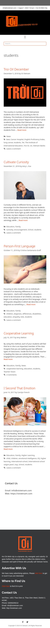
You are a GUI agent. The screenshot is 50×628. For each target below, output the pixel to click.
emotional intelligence (28, 458)
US (31, 145)
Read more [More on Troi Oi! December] (21, 130)
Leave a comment (13, 149)
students (17, 142)
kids (22, 317)
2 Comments (11, 375)
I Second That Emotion (19, 388)
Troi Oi (26, 145)
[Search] (44, 43)
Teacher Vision (9, 372)
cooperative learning (14, 368)
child (8, 458)
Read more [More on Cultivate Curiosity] (23, 220)
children (9, 314)
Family (18, 226)
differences (26, 314)
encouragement (20, 229)
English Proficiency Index (34, 139)
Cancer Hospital (17, 139)
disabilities (36, 314)
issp (16, 464)
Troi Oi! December (16, 69)
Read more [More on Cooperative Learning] (8, 359)
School (30, 229)
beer (8, 139)
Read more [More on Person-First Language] (31, 304)
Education (10, 226)
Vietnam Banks (39, 145)
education (8, 317)
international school (19, 461)
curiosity (9, 229)
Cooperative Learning (19, 333)
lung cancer (8, 142)
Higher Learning (28, 455)
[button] (25, 37)
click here (38, 573)
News (8, 136)
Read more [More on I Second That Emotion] (8, 449)
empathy (16, 317)
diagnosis (18, 314)
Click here (6, 586)
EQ (39, 458)
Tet (23, 142)
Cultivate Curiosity (16, 162)
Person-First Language (19, 246)
